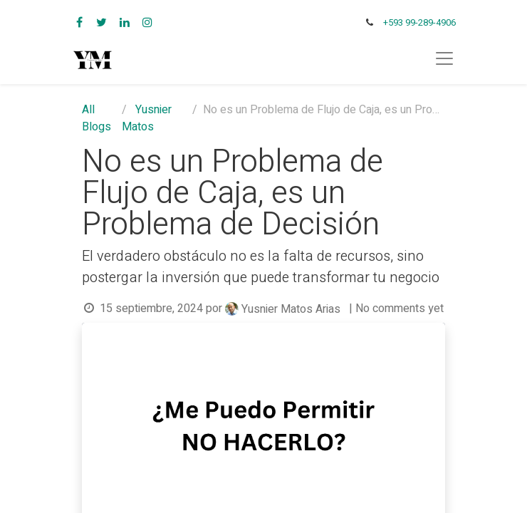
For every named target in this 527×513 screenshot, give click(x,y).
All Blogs (96, 118)
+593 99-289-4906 (419, 22)
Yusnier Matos (147, 118)
